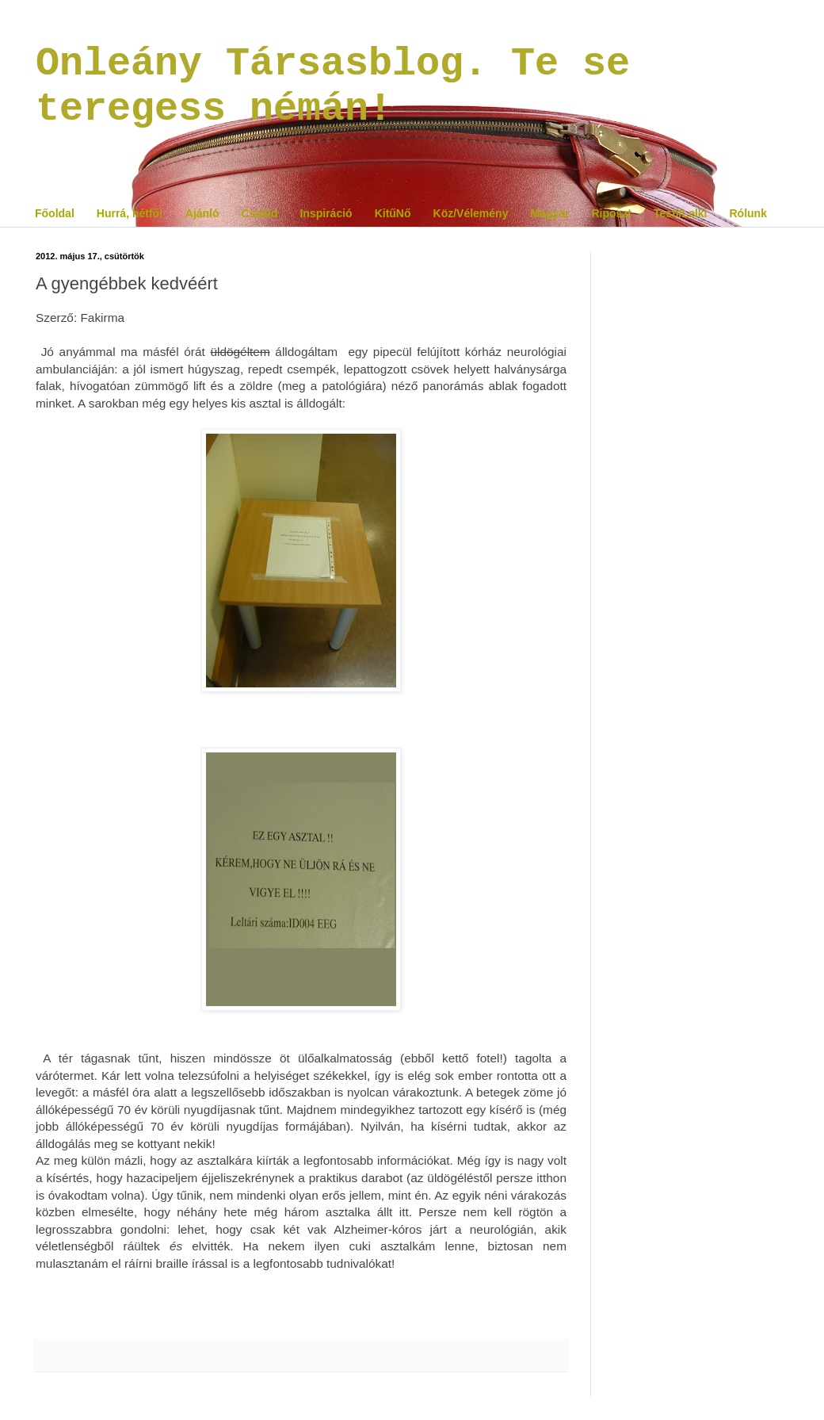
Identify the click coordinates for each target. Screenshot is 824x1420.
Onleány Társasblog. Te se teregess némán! (333, 86)
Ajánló (202, 213)
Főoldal (54, 213)
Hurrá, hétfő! (130, 213)
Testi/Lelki (680, 213)
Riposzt (611, 213)
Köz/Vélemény (471, 213)
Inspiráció (325, 213)
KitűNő (393, 213)
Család (260, 213)
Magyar (549, 213)
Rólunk (747, 213)
